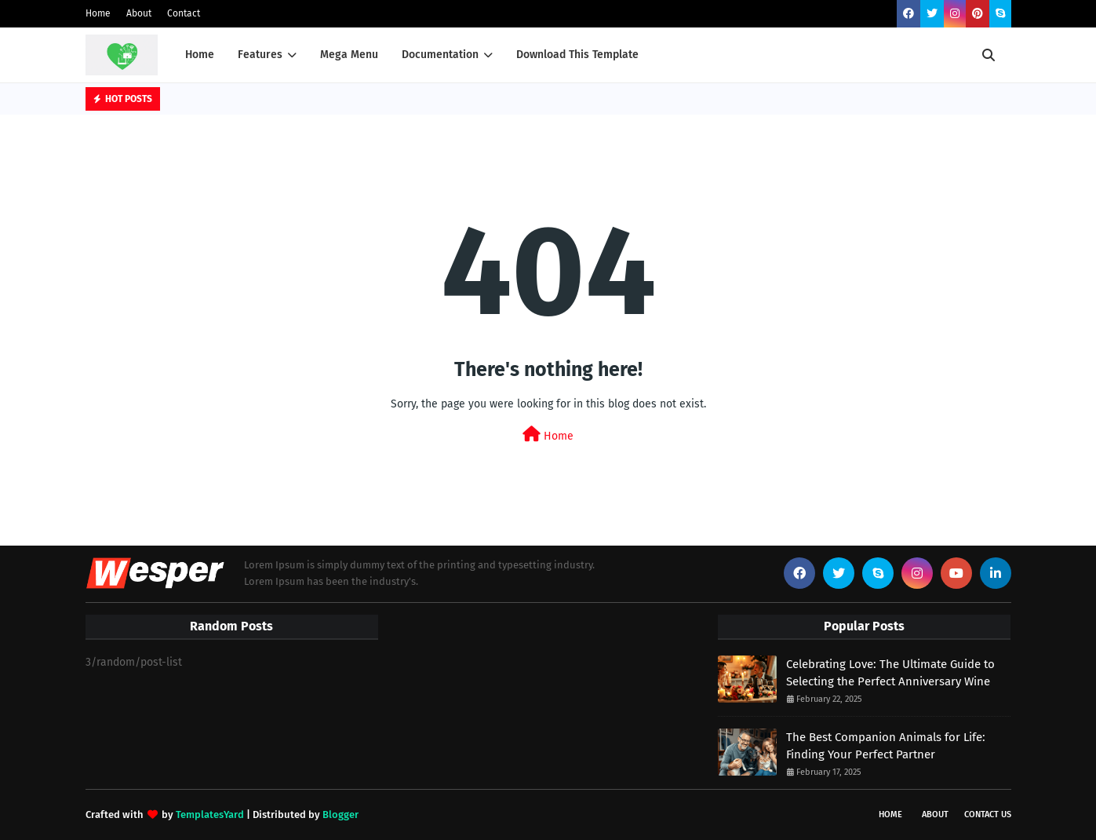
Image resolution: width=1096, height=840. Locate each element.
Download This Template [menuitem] (577, 54)
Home (98, 13)
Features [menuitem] (260, 54)
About (138, 13)
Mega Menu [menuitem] (349, 54)
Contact (183, 13)
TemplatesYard (210, 814)
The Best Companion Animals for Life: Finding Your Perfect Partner (885, 746)
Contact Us (987, 814)
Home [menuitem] (199, 54)
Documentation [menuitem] (440, 54)
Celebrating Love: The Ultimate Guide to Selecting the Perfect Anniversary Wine (890, 673)
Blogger (340, 814)
